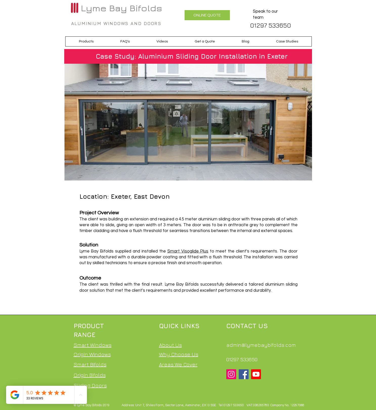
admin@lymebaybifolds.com (261, 345)
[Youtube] (256, 374)
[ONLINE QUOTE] (207, 15)
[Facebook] (244, 374)
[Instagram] (231, 374)
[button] (86, 41)
